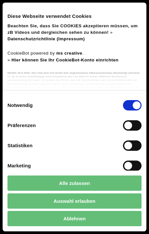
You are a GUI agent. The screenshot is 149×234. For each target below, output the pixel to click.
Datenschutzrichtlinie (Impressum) (46, 38)
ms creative (69, 53)
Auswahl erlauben (74, 201)
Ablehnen (74, 218)
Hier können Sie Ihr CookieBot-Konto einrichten (64, 60)
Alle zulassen (74, 183)
